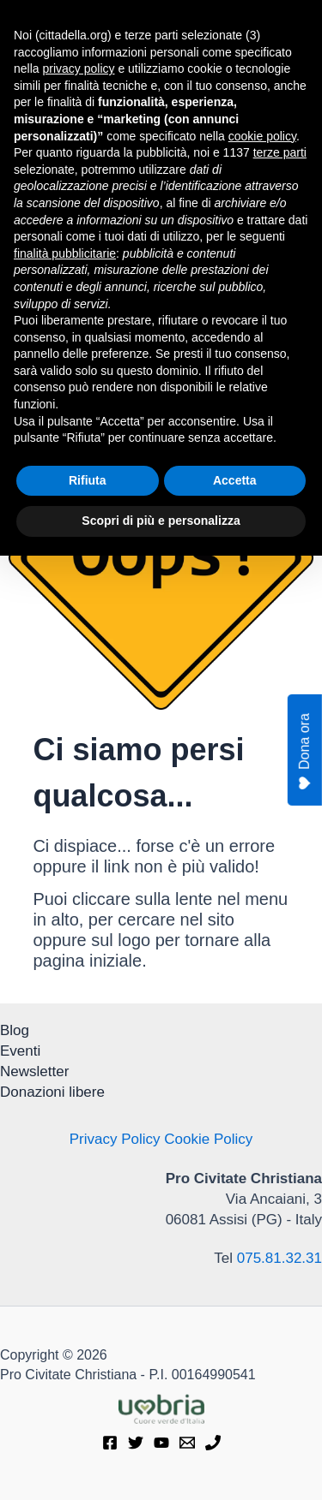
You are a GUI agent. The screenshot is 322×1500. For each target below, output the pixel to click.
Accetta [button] (235, 1425)
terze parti (280, 1097)
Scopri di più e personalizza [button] (161, 1465)
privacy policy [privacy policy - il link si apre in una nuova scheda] (78, 1013)
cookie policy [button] (262, 1080)
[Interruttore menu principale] (287, 27)
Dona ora (305, 751)
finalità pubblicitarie (65, 1198)
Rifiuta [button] (87, 1425)
